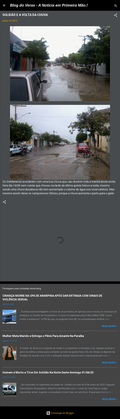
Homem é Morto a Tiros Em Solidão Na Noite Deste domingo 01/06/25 (47, 372)
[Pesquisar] (116, 6)
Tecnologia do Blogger (60, 413)
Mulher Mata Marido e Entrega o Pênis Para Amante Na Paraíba (43, 336)
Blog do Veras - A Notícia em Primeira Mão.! (49, 5)
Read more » (110, 326)
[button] (116, 15)
